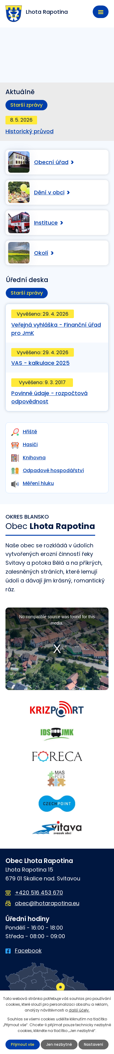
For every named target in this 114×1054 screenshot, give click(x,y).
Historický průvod (29, 131)
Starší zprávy (26, 104)
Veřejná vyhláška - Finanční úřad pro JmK (56, 329)
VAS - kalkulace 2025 (40, 363)
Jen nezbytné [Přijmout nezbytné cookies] (59, 1044)
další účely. (79, 1010)
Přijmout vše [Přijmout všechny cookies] (22, 1044)
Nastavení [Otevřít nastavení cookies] (93, 1044)
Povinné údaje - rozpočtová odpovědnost (49, 397)
